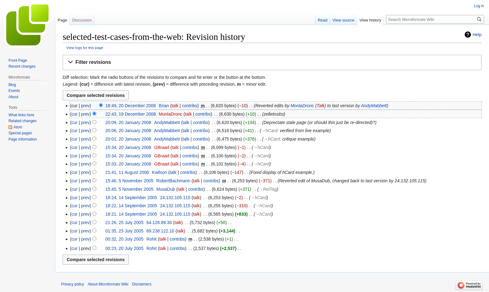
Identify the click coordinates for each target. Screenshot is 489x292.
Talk (321, 105)
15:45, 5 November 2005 (129, 189)
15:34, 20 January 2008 (128, 147)
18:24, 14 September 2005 (131, 197)
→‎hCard (269, 130)
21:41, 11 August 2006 (127, 172)
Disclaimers (141, 284)
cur (74, 114)
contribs (189, 105)
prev (85, 105)
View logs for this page (84, 47)
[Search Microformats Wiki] (435, 19)
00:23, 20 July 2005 (124, 248)
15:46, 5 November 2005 (129, 180)
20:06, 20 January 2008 (128, 130)
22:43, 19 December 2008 (130, 114)
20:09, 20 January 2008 (128, 122)
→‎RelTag (268, 189)
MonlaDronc (302, 105)
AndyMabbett (374, 105)
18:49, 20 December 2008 (130, 105)
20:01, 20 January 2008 (128, 138)
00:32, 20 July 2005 (124, 239)
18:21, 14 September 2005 (131, 214)
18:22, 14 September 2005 (131, 205)
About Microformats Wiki (108, 284)
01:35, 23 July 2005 (124, 230)
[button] (272, 62)
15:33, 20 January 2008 (128, 163)
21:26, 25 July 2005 (124, 222)
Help (477, 34)
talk (175, 105)
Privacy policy (72, 284)
